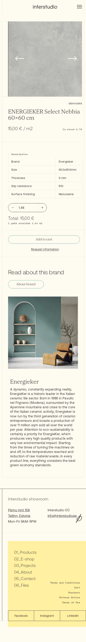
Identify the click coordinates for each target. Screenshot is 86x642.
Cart (77, 587)
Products (28, 552)
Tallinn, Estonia (19, 516)
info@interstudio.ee (62, 516)
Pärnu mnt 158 (19, 510)
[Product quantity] (27, 207)
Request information (45, 249)
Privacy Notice (69, 597)
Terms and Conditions (65, 582)
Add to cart (44, 239)
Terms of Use (71, 602)
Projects (28, 565)
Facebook (21, 615)
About (26, 572)
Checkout (74, 592)
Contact (28, 578)
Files (25, 585)
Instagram (47, 615)
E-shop (27, 559)
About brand (26, 284)
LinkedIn (73, 615)
